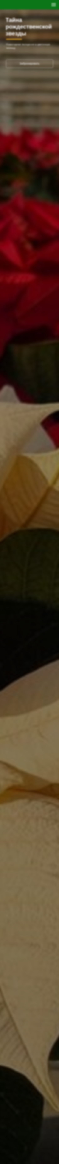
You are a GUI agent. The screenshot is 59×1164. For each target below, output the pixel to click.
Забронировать (30, 63)
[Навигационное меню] (53, 4)
